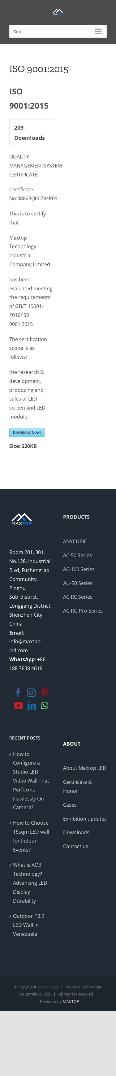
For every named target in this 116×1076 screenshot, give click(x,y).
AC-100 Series (79, 569)
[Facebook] (18, 692)
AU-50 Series (77, 583)
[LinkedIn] (32, 705)
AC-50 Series (77, 555)
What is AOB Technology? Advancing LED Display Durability (30, 882)
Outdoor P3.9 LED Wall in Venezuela (28, 925)
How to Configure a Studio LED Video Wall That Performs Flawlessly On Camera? (31, 781)
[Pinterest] (44, 692)
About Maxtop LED (84, 768)
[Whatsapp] (44, 705)
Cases (70, 804)
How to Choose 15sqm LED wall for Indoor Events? (31, 836)
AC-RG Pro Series (83, 610)
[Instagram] (31, 692)
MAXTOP (71, 1001)
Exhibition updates (85, 818)
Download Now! (27, 432)
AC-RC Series (77, 596)
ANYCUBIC (75, 541)
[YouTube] (18, 705)
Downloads (76, 832)
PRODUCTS (76, 517)
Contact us (75, 846)
